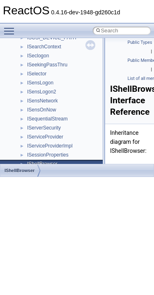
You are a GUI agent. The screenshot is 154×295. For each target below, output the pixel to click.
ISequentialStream (47, 119)
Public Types (140, 42)
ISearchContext (44, 47)
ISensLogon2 (41, 92)
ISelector (36, 74)
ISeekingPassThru (47, 65)
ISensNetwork (42, 101)
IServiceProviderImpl (50, 146)
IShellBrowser (19, 170)
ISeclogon (38, 56)
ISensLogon (40, 83)
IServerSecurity (44, 128)
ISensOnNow (41, 110)
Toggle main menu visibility (11, 27)
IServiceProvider (45, 137)
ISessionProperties (48, 155)
